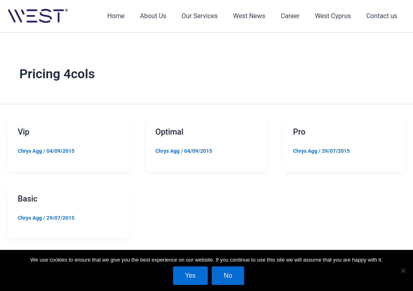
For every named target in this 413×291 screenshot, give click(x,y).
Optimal (169, 132)
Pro (299, 132)
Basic (28, 198)
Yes (190, 275)
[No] (403, 270)
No (228, 275)
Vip (23, 132)
